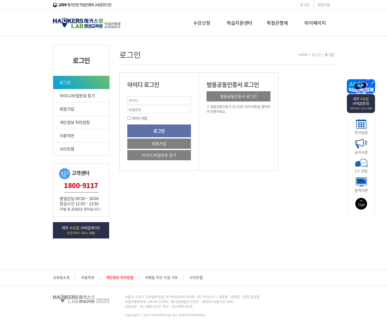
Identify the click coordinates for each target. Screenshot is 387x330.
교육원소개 (61, 278)
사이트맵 (67, 149)
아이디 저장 (139, 118)
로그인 (304, 4)
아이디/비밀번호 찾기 (77, 96)
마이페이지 (315, 22)
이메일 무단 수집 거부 (161, 278)
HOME (303, 54)
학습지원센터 (239, 22)
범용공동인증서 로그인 (238, 96)
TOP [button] (361, 204)
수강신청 (201, 22)
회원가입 (324, 4)
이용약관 (67, 135)
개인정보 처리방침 (75, 122)
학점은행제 (277, 22)
